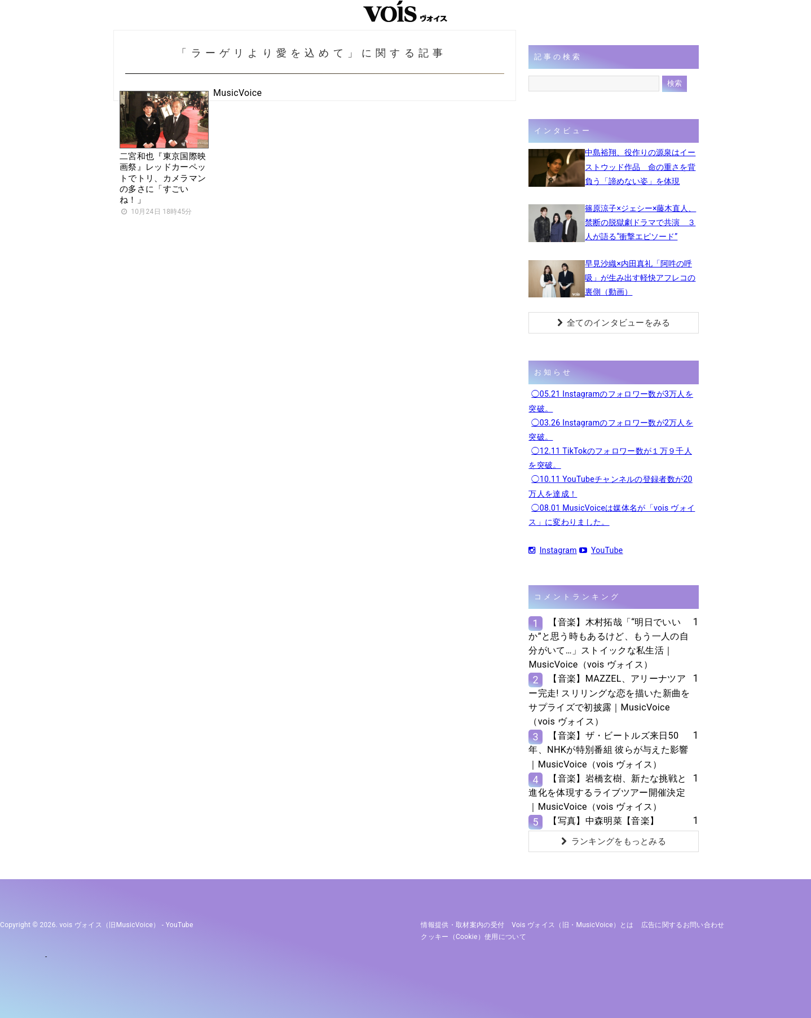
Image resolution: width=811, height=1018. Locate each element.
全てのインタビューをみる (614, 323)
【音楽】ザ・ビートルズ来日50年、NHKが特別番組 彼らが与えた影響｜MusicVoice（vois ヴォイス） (608, 749)
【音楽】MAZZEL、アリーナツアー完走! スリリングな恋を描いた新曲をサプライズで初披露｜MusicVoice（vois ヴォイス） (609, 700)
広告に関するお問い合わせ (683, 925)
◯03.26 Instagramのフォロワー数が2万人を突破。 (610, 429)
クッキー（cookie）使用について (473, 937)
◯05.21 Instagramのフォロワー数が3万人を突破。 (610, 401)
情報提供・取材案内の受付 (462, 925)
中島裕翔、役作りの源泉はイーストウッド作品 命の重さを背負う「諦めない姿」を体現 (640, 166)
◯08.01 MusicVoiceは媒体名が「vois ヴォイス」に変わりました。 (611, 514)
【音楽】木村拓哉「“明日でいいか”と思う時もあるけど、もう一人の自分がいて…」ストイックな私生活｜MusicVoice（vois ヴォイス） (608, 643)
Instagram (552, 550)
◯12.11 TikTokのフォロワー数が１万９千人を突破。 (610, 457)
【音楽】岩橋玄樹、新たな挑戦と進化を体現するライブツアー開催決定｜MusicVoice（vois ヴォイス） (607, 792)
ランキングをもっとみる (613, 841)
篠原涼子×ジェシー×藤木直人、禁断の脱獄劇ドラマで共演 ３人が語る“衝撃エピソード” (640, 222)
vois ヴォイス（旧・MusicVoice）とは (573, 925)
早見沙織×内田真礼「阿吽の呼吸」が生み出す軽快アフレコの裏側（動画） (640, 277)
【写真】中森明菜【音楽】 (603, 820)
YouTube (601, 550)
